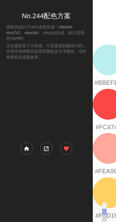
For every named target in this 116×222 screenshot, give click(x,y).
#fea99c (31, 33)
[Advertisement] (46, 100)
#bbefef (65, 27)
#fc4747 (13, 33)
